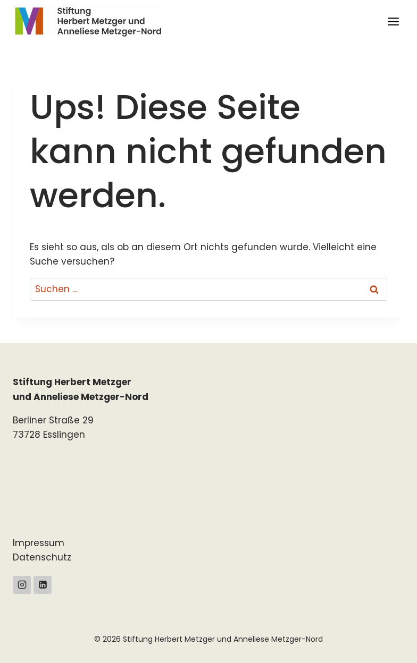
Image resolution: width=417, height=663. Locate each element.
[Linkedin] (43, 585)
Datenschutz (42, 557)
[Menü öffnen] (393, 21)
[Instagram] (22, 585)
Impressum (38, 543)
